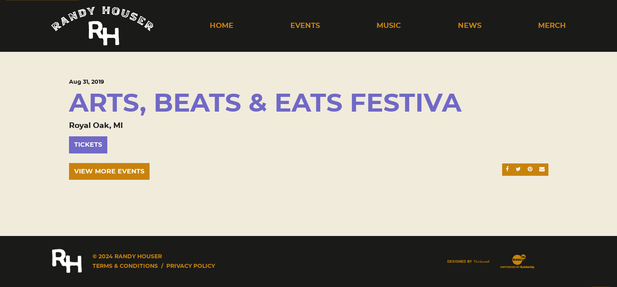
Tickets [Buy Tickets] (88, 145)
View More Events (109, 171)
